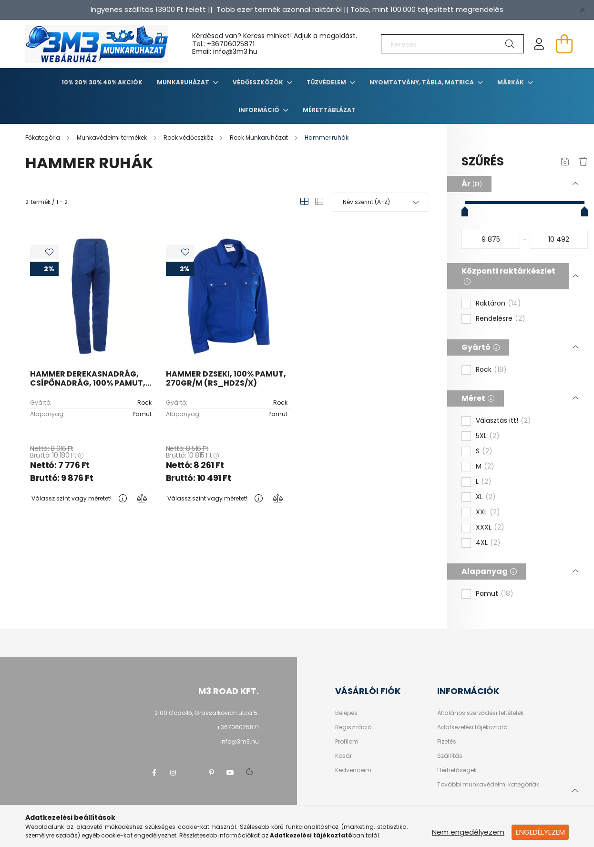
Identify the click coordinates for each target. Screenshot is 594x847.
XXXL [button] (490, 527)
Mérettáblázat (329, 110)
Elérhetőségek (457, 770)
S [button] (484, 451)
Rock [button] (491, 370)
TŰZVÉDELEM (327, 82)
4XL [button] (488, 543)
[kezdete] (490, 239)
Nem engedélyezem (468, 832)
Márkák (511, 82)
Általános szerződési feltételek (480, 713)
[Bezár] (582, 9)
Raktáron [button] (498, 303)
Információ (259, 110)
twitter (192, 772)
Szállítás (449, 756)
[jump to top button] (574, 789)
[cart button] (564, 43)
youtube (230, 772)
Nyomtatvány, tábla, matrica (422, 82)
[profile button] (539, 43)
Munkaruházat (184, 82)
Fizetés (446, 741)
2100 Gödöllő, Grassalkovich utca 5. (206, 713)
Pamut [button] (494, 594)
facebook (154, 772)
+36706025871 (231, 44)
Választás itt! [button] (503, 421)
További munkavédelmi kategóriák (488, 784)
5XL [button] (488, 436)
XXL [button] (488, 512)
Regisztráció (353, 727)
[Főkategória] (43, 137)
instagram (173, 772)
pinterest (211, 772)
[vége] (559, 239)
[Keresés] (452, 43)
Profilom (346, 741)
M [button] (485, 466)
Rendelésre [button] (500, 319)
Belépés (346, 713)
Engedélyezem (540, 832)
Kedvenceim (353, 770)
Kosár (343, 756)
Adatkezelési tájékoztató (472, 727)
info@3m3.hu (239, 741)
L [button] (484, 482)
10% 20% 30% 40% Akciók (102, 82)
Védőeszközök (259, 82)
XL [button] (486, 497)
